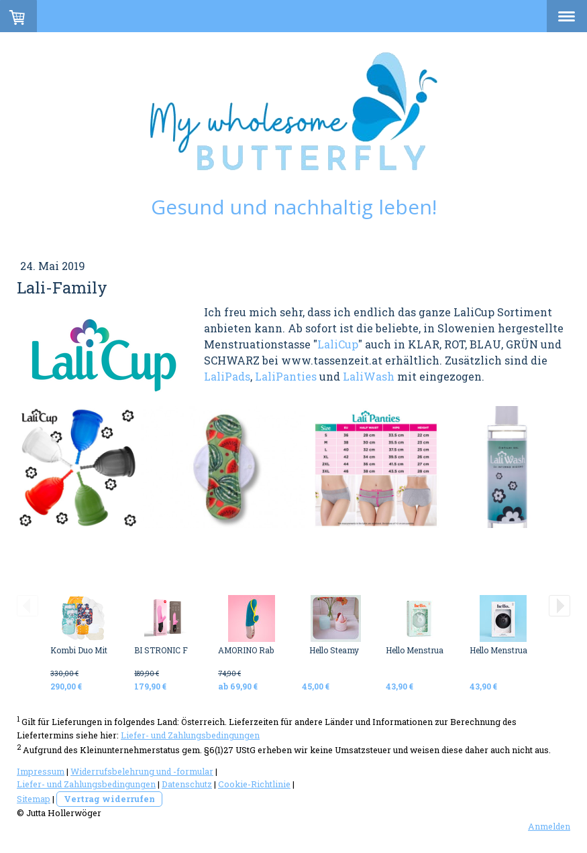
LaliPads (227, 376)
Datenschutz (187, 784)
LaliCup (337, 344)
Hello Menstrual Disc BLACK (524, 650)
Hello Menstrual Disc (425, 650)
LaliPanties (286, 376)
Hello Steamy (334, 650)
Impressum (40, 771)
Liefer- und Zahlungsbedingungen (190, 735)
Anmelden (549, 826)
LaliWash (368, 376)
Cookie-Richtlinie (254, 784)
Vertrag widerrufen (109, 798)
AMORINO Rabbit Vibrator (267, 650)
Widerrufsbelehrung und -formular (141, 771)
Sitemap (33, 798)
